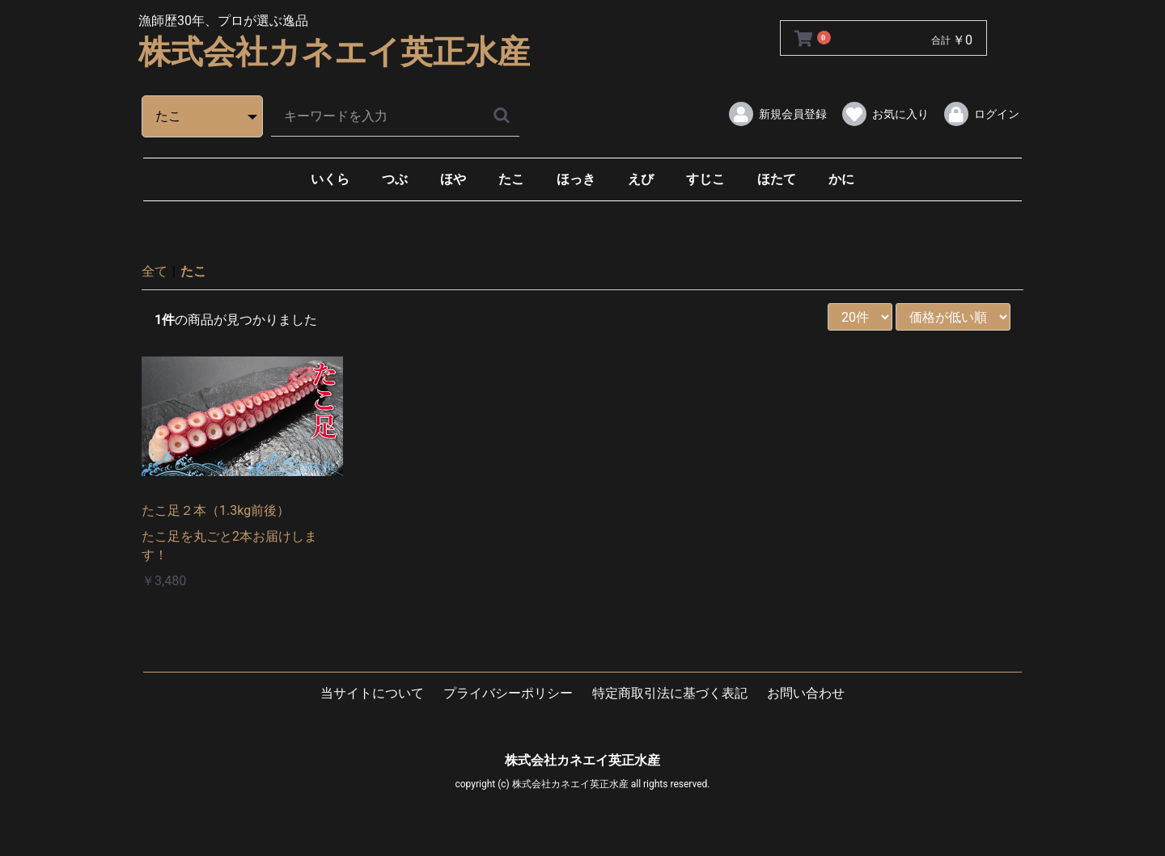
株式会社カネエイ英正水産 (334, 52)
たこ (511, 179)
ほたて (776, 179)
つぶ (395, 179)
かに (841, 179)
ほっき (576, 179)
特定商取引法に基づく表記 (670, 693)
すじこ (705, 179)
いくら (330, 179)
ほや (453, 179)
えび (641, 179)
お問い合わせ (806, 693)
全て (154, 271)
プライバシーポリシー (508, 693)
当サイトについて (372, 693)
